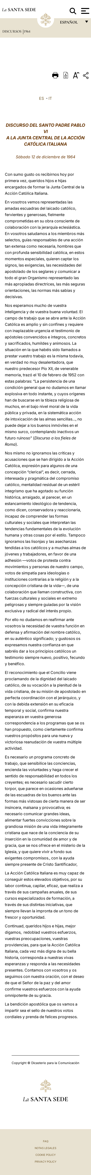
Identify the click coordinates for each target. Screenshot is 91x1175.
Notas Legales (45, 1148)
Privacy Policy (45, 1161)
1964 (27, 31)
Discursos (12, 31)
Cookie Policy (45, 1155)
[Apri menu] (84, 11)
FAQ (45, 1141)
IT (50, 98)
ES (41, 98)
